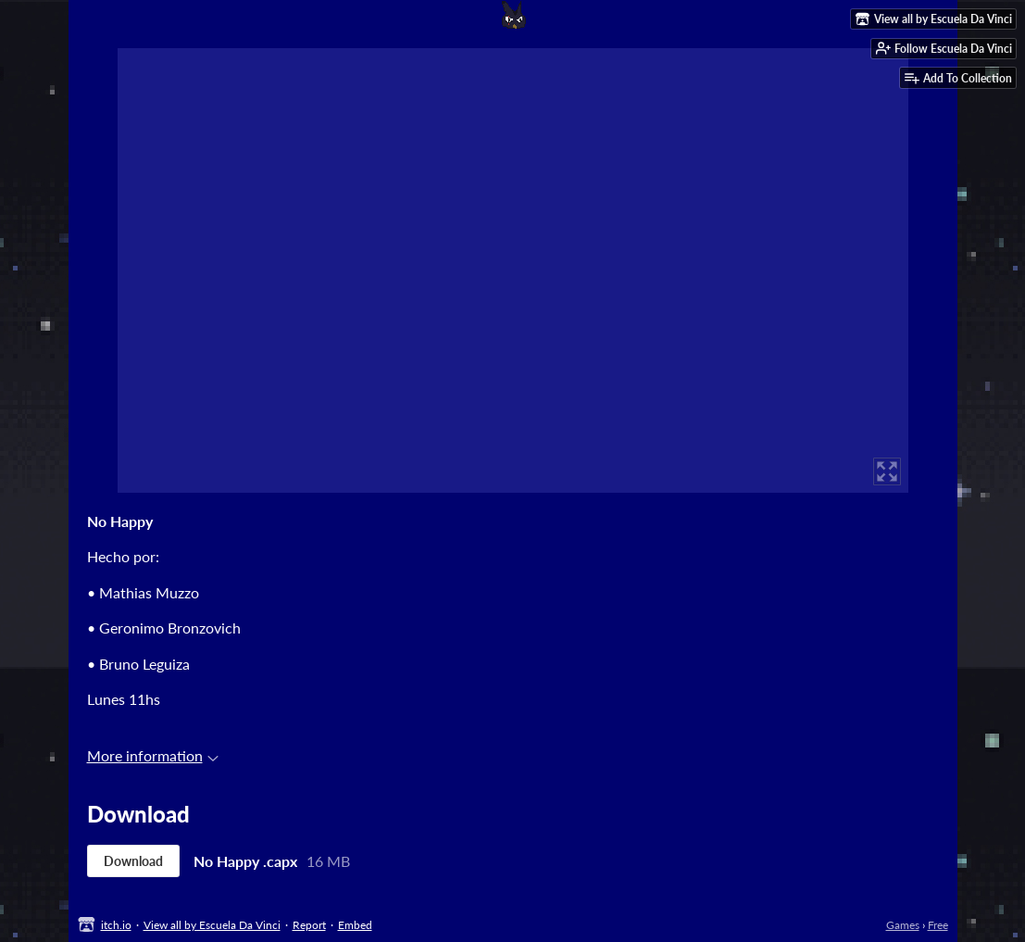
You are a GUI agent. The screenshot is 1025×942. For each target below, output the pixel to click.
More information (153, 755)
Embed (355, 925)
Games (902, 925)
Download (133, 861)
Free (938, 925)
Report (309, 925)
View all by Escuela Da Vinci (212, 925)
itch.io (116, 925)
